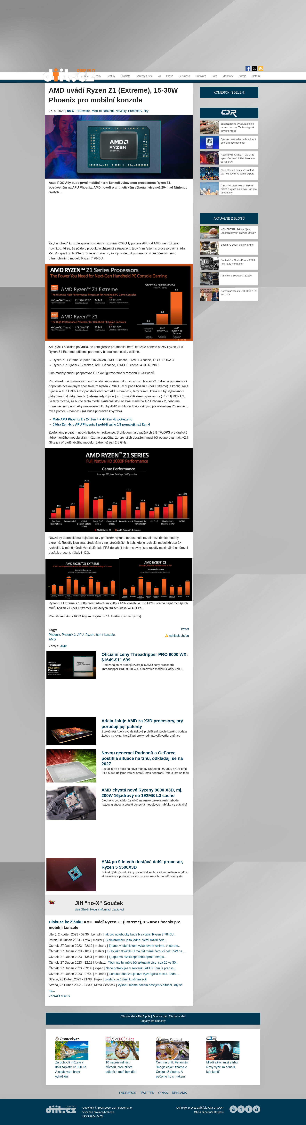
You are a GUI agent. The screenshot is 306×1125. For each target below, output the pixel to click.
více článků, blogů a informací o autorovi (99, 909)
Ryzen (89, 634)
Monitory (227, 76)
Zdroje (242, 76)
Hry (146, 111)
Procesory (135, 111)
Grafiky (111, 76)
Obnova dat (160, 1016)
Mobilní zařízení (103, 111)
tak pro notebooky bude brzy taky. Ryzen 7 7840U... (140, 934)
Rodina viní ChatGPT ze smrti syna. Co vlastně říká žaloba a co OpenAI (238, 158)
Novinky (121, 111)
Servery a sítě (144, 76)
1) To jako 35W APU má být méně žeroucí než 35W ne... (146, 951)
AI (159, 76)
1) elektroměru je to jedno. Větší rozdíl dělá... (136, 940)
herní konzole (105, 634)
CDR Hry (229, 113)
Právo (169, 76)
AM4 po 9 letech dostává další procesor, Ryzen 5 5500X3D (142, 864)
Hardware (83, 111)
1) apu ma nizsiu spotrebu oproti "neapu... (138, 957)
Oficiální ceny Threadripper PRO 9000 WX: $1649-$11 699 (144, 657)
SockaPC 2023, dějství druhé (237, 244)
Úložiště (125, 76)
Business (184, 76)
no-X (70, 111)
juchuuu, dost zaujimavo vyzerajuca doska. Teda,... (144, 974)
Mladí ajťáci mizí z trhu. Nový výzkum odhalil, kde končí (222, 1067)
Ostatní (256, 76)
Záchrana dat (177, 1016)
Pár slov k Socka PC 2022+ (236, 275)
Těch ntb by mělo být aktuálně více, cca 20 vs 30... (143, 962)
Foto (214, 76)
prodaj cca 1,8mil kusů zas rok (126, 979)
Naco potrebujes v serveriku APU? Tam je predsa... (141, 968)
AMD (52, 639)
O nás (163, 1093)
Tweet (185, 629)
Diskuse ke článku (66, 922)
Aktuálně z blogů (229, 218)
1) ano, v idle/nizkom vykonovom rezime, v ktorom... (145, 945)
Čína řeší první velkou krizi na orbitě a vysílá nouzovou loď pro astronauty (239, 189)
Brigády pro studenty (153, 1020)
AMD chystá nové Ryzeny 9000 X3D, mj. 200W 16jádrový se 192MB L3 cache (141, 793)
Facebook (127, 1093)
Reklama (179, 1093)
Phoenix (54, 634)
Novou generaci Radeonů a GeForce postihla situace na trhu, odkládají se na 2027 (142, 758)
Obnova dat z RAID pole (135, 1016)
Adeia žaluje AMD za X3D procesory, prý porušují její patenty (142, 723)
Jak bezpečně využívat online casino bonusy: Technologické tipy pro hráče (237, 127)
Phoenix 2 (69, 634)
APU (80, 634)
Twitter (147, 1093)
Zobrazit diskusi (59, 996)
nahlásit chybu (179, 635)
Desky (97, 76)
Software (200, 76)
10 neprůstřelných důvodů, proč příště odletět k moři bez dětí (121, 1067)
